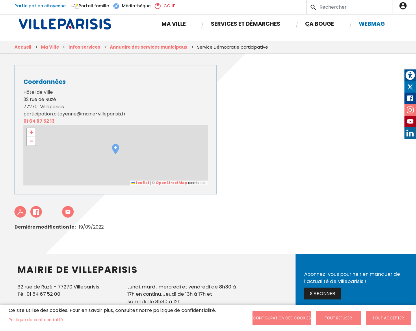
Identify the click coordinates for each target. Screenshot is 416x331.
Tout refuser (338, 318)
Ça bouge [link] (319, 24)
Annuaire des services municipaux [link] (148, 47)
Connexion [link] (404, 6)
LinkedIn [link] (410, 133)
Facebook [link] (410, 98)
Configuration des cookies (282, 318)
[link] (410, 75)
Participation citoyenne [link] (40, 6)
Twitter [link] (410, 87)
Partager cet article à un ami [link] (68, 212)
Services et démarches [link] (245, 24)
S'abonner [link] (322, 293)
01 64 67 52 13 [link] (39, 121)
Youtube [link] (410, 121)
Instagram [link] (410, 110)
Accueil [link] (22, 47)
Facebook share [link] (36, 212)
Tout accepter (388, 318)
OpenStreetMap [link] (171, 182)
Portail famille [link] (94, 6)
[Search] (349, 7)
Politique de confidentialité (36, 320)
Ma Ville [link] (173, 24)
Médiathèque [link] (136, 6)
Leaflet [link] (140, 182)
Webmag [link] (372, 24)
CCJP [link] (170, 6)
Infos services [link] (84, 47)
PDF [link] (20, 212)
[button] (115, 149)
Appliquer (313, 7)
